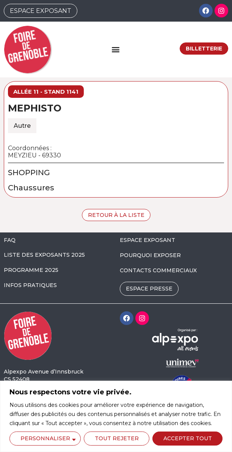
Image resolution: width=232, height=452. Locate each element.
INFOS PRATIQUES (30, 285)
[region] (116, 416)
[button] (115, 49)
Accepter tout (187, 438)
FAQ (10, 240)
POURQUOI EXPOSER (150, 255)
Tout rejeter (117, 438)
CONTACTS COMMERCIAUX (158, 270)
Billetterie (204, 48)
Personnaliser (45, 438)
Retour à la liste (116, 215)
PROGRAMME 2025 (31, 270)
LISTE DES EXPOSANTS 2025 (44, 254)
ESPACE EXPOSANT (147, 240)
